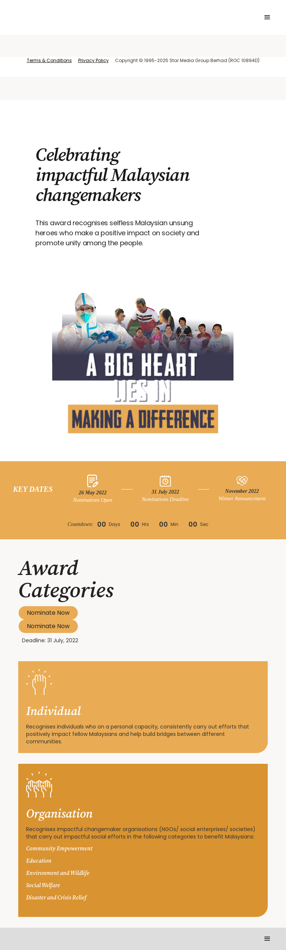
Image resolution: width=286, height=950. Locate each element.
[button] (267, 17)
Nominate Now (48, 612)
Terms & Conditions (49, 60)
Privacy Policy (93, 60)
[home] (84, 17)
